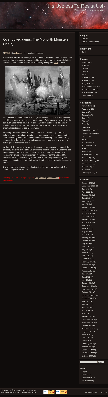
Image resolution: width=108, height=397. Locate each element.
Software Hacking (89, 161)
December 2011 (88, 286)
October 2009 (87, 356)
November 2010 (88, 322)
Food (84, 124)
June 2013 (86, 253)
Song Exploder (88, 83)
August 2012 (87, 271)
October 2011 (87, 292)
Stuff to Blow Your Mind (91, 87)
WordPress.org (88, 381)
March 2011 (86, 313)
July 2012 (86, 274)
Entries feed (86, 375)
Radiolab (85, 68)
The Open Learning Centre (26, 392)
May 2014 (86, 244)
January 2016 (87, 219)
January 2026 (87, 183)
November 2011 (88, 289)
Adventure (86, 109)
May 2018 (86, 204)
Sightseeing (86, 158)
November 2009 (88, 353)
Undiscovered (87, 96)
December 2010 (88, 319)
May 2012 (86, 280)
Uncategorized (87, 173)
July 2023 (86, 189)
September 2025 (88, 186)
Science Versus (88, 80)
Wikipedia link (20, 53)
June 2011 (86, 304)
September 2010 (88, 329)
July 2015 (86, 225)
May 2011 (86, 307)
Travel (84, 170)
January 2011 (87, 316)
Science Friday (88, 77)
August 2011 (87, 298)
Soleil (84, 52)
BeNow (85, 39)
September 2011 (88, 295)
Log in (84, 372)
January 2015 (87, 238)
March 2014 (86, 247)
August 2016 (87, 213)
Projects (85, 148)
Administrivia (87, 106)
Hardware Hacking (89, 133)
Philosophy (86, 142)
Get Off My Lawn (88, 130)
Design (85, 118)
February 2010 (88, 344)
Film (36, 178)
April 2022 (86, 192)
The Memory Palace (90, 90)
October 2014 (87, 241)
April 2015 (86, 234)
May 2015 (86, 231)
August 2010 (87, 332)
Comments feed (88, 378)
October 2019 (87, 195)
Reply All (85, 71)
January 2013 (87, 265)
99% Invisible (87, 62)
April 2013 (86, 256)
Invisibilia (85, 65)
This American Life (89, 93)
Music (84, 139)
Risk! (84, 74)
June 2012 (86, 277)
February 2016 (88, 216)
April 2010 (86, 338)
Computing (86, 115)
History (85, 136)
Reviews (42, 178)
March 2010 (86, 341)
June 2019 (86, 198)
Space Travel (87, 164)
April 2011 (86, 310)
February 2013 (88, 262)
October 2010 (87, 326)
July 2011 (86, 301)
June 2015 (86, 228)
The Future (86, 167)
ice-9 (56, 63)
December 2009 (88, 350)
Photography (87, 145)
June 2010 (86, 335)
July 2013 (86, 250)
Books (84, 112)
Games (85, 127)
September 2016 (88, 210)
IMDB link (8, 53)
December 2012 (88, 268)
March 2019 (86, 201)
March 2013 (86, 259)
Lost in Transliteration (90, 42)
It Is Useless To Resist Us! (74, 6)
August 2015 (87, 222)
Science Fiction (53, 178)
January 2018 (87, 207)
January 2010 (87, 347)
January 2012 (87, 283)
